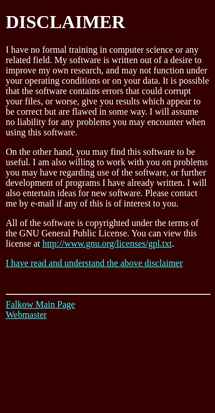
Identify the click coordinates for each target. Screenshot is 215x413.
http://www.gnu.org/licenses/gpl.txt (107, 243)
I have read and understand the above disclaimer (94, 263)
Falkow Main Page (40, 304)
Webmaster (26, 315)
